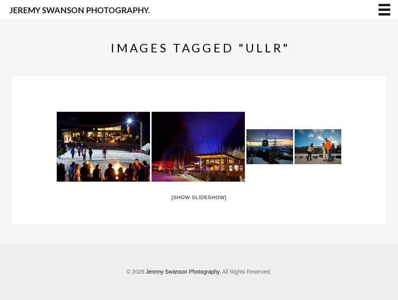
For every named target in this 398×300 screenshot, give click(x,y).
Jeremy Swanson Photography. (79, 10)
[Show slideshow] (198, 197)
